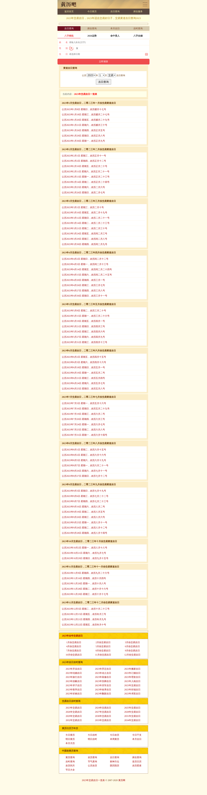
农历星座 (136, 765)
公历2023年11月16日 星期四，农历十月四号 (84, 578)
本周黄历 (114, 739)
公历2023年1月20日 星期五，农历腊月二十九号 (86, 120)
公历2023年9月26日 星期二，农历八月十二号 (84, 527)
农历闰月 (70, 765)
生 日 (63, 54)
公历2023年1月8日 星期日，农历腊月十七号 (84, 109)
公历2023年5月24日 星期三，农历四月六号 (83, 331)
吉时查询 (138, 28)
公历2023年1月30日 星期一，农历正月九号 (83, 141)
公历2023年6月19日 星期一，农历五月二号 (83, 373)
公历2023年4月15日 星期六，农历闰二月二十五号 (87, 274)
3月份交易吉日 (132, 642)
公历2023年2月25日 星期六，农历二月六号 (83, 187)
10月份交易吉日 (74, 655)
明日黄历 (70, 739)
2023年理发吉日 (132, 677)
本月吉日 (115, 28)
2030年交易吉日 (103, 716)
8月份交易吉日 (103, 650)
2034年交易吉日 (132, 720)
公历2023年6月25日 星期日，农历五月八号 (83, 388)
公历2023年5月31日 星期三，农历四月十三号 (84, 342)
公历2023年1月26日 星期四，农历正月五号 (83, 130)
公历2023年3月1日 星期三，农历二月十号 (83, 207)
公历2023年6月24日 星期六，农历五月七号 (83, 383)
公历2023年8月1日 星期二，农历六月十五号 (84, 449)
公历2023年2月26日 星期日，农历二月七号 (83, 192)
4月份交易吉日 (73, 646)
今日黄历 (92, 11)
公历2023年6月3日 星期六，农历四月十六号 (84, 362)
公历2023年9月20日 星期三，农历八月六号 (83, 517)
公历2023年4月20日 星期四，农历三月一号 (83, 280)
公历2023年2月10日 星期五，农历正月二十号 (84, 166)
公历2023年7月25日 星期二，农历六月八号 (83, 429)
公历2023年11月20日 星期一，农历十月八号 (84, 583)
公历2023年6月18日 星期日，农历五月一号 (83, 367)
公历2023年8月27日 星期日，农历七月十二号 (84, 476)
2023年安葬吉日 (103, 681)
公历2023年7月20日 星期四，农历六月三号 (83, 419)
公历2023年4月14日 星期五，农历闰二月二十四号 (87, 269)
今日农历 (114, 735)
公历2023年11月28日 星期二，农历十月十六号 (85, 589)
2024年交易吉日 (103, 707)
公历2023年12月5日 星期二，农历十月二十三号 (86, 609)
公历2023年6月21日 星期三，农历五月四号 (83, 378)
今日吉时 (92, 735)
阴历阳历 (114, 765)
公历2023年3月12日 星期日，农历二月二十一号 (86, 218)
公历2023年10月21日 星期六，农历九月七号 (84, 553)
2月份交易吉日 (103, 642)
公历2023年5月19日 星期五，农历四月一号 (83, 321)
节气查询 (92, 761)
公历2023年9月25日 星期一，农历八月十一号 (84, 522)
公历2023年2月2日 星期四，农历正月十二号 (84, 161)
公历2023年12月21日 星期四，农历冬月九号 (84, 619)
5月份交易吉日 (103, 646)
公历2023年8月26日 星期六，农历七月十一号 (84, 471)
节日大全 (70, 770)
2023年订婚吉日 (132, 673)
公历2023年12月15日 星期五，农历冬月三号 (84, 614)
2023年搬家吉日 (132, 669)
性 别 (63, 48)
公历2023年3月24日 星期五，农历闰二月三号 (84, 233)
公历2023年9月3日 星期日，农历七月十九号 (84, 491)
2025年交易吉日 (132, 707)
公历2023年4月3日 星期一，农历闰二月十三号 (85, 264)
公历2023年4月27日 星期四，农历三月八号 (83, 290)
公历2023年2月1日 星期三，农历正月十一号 (84, 155)
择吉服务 (138, 11)
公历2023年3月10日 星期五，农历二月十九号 (84, 212)
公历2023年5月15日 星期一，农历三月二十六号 (86, 316)
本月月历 (70, 743)
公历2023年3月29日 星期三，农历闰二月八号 (84, 239)
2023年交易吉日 (132, 685)
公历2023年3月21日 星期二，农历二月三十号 (84, 228)
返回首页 (69, 11)
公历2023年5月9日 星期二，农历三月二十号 (84, 310)
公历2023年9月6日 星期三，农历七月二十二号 (85, 496)
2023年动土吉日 (103, 673)
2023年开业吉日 (74, 669)
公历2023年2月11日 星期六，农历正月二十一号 (85, 171)
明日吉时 (92, 739)
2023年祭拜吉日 (74, 689)
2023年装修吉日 (103, 677)
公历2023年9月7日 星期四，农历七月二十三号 (85, 501)
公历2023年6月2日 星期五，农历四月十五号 (84, 357)
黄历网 (121, 780)
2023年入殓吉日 (132, 681)
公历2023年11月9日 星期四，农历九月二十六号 (85, 573)
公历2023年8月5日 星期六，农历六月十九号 (84, 460)
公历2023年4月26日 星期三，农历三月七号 (83, 285)
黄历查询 (70, 757)
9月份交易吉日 (132, 650)
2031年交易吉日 (132, 716)
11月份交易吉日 (103, 655)
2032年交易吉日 (74, 720)
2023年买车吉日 (103, 685)
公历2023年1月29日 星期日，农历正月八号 (83, 135)
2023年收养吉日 (103, 689)
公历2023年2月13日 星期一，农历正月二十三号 (86, 176)
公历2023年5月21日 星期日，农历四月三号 (83, 326)
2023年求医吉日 (132, 693)
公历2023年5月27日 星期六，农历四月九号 (83, 337)
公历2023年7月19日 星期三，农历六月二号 (83, 414)
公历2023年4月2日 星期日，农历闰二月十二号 (85, 259)
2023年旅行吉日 (74, 677)
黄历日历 (145, 4)
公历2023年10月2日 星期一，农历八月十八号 (84, 547)
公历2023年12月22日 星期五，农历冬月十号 (84, 624)
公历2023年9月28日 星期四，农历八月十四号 (84, 533)
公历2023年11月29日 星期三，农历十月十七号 (85, 594)
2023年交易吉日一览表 (93, 780)
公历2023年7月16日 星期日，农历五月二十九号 (86, 408)
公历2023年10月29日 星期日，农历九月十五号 (85, 558)
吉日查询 (115, 11)
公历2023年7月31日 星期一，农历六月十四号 (84, 435)
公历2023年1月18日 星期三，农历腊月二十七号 (86, 114)
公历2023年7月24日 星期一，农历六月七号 (83, 424)
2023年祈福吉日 (132, 689)
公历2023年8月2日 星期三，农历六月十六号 (84, 455)
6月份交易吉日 (132, 646)
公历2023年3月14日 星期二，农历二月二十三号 (86, 223)
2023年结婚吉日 (74, 673)
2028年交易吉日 (132, 712)
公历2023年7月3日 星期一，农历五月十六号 (84, 403)
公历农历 (92, 765)
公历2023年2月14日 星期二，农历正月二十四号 (86, 182)
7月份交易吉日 (73, 650)
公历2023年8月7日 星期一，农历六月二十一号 (85, 465)
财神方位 (114, 761)
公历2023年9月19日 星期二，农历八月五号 (83, 512)
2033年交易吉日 (103, 720)
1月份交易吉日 (73, 642)
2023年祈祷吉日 (74, 693)
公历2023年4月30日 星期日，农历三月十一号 (84, 296)
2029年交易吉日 (74, 716)
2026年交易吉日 (74, 712)
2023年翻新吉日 (103, 693)
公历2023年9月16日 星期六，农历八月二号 (83, 506)
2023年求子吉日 (74, 685)
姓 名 (63, 42)
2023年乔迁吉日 (103, 669)
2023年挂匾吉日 (74, 681)
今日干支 (136, 735)
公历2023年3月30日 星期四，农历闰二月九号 (84, 244)
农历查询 (92, 757)
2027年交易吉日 (103, 712)
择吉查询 (92, 28)
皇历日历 (136, 761)
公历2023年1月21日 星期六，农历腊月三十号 (84, 125)
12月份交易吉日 (132, 655)
